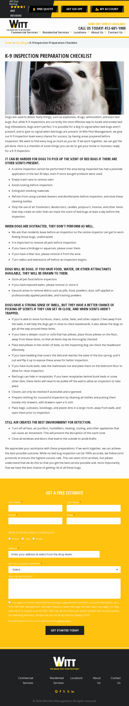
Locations (80, 32)
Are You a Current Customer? (24, 563)
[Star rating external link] (17, 9)
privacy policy (64, 620)
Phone (12, 515)
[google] (56, 691)
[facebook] (60, 691)
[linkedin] (73, 691)
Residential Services (56, 32)
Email (70, 515)
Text (27, 538)
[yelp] (68, 691)
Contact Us (115, 32)
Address (13, 548)
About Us (97, 32)
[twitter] (64, 691)
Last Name (73, 502)
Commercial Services (24, 32)
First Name (15, 502)
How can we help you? (21, 576)
